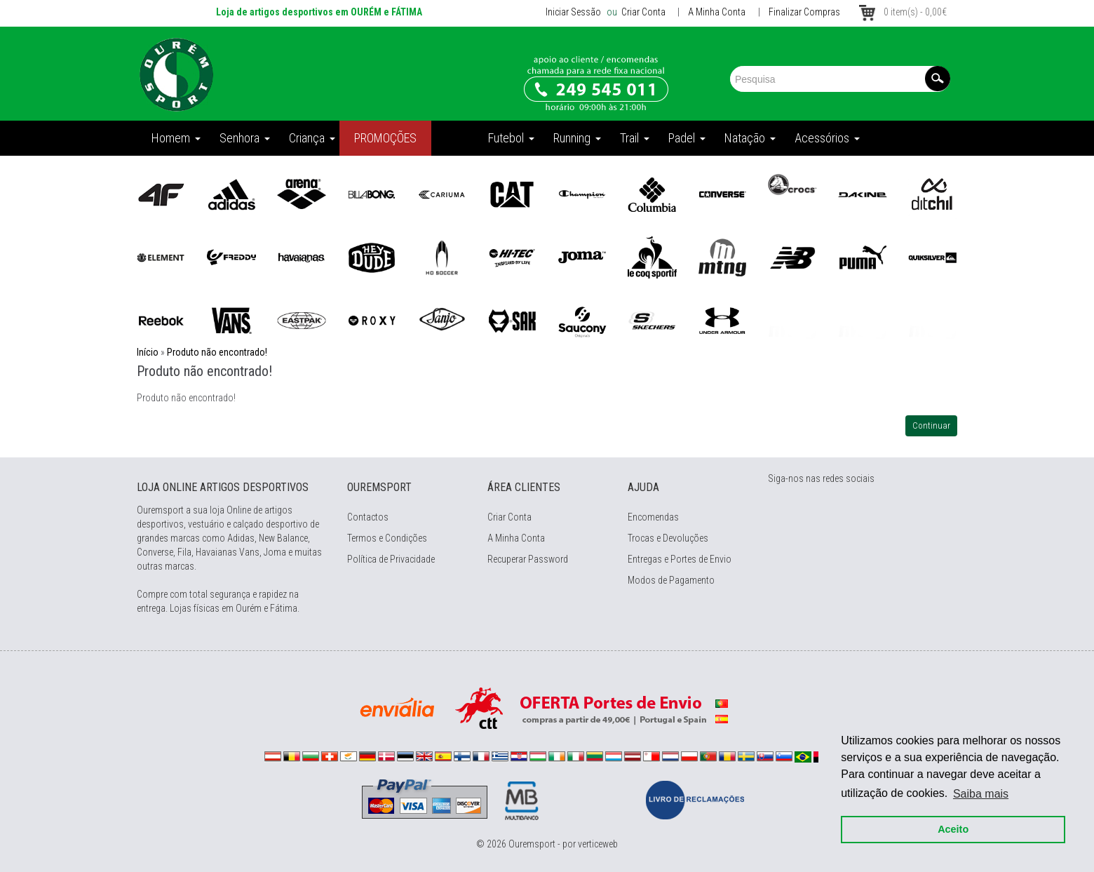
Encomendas (653, 517)
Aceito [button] (948, 824)
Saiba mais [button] (976, 788)
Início (147, 352)
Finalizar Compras (804, 12)
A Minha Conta (716, 12)
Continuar (931, 425)
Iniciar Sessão (573, 12)
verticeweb (598, 844)
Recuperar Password (527, 559)
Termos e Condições (387, 538)
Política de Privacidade (391, 559)
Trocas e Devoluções (668, 538)
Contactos (368, 517)
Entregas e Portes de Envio (679, 559)
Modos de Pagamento (671, 580)
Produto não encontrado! (217, 352)
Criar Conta (642, 12)
